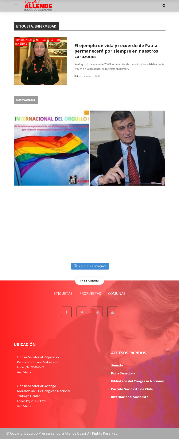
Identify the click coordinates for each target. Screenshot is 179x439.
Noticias (41, 39)
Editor (78, 76)
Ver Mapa (24, 372)
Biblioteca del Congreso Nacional (137, 381)
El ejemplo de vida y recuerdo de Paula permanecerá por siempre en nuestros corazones (116, 51)
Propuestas (90, 293)
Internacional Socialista (129, 397)
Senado (117, 365)
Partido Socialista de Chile (132, 389)
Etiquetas (63, 293)
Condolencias (24, 39)
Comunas (116, 293)
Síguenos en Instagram (90, 266)
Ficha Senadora (123, 373)
